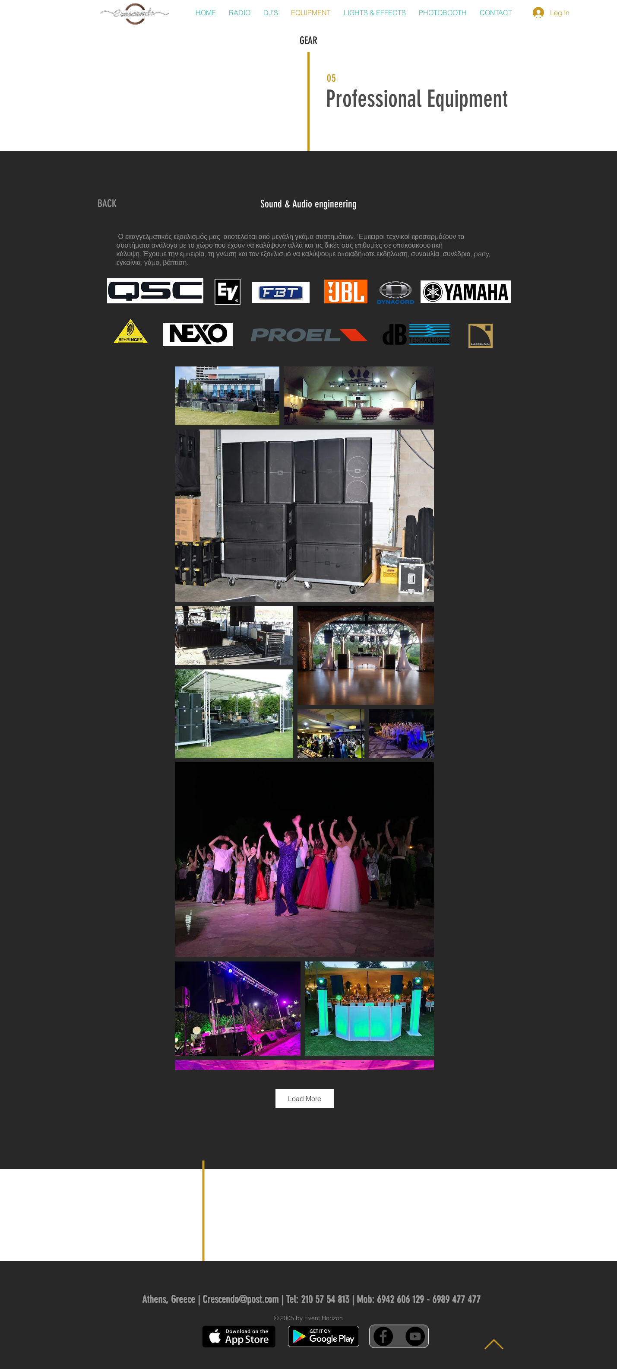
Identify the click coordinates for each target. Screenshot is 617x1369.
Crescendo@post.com (240, 1299)
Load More (304, 1098)
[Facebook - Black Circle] (383, 1336)
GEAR (308, 41)
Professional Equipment (417, 99)
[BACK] (107, 204)
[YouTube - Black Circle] (415, 1336)
